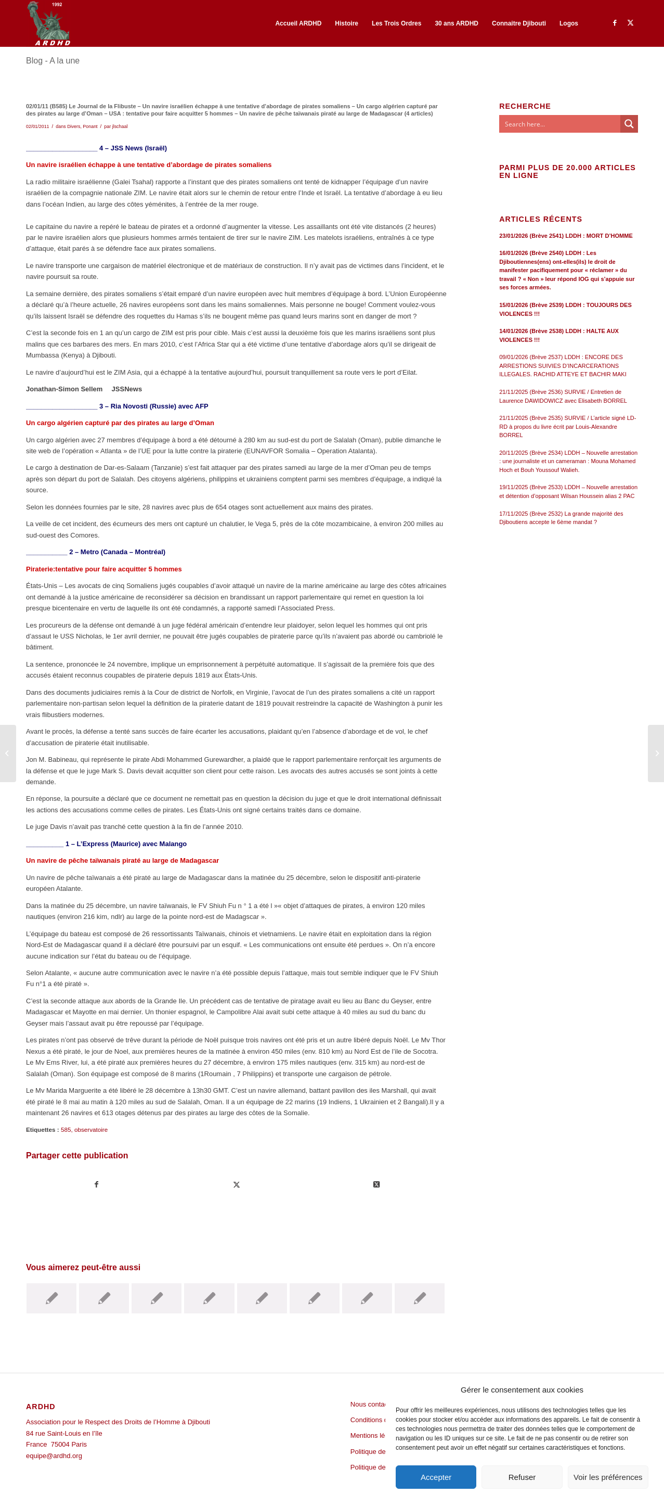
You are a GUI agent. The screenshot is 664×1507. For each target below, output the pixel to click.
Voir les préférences (608, 1477)
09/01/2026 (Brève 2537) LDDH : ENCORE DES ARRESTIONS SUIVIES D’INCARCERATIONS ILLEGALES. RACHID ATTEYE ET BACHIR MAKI (563, 365)
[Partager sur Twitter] (236, 1184)
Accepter (436, 1477)
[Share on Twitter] (376, 1184)
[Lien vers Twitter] (630, 23)
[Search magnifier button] (629, 124)
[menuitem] (298, 23)
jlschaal (120, 126)
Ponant (90, 126)
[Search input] (560, 123)
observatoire (91, 1129)
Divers (73, 126)
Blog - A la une (53, 60)
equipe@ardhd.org (54, 1456)
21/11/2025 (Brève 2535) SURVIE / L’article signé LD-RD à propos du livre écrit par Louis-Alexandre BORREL (567, 426)
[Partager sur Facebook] (96, 1184)
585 (66, 1129)
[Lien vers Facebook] (614, 23)
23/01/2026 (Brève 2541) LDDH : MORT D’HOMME (566, 236)
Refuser (522, 1477)
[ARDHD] (48, 23)
